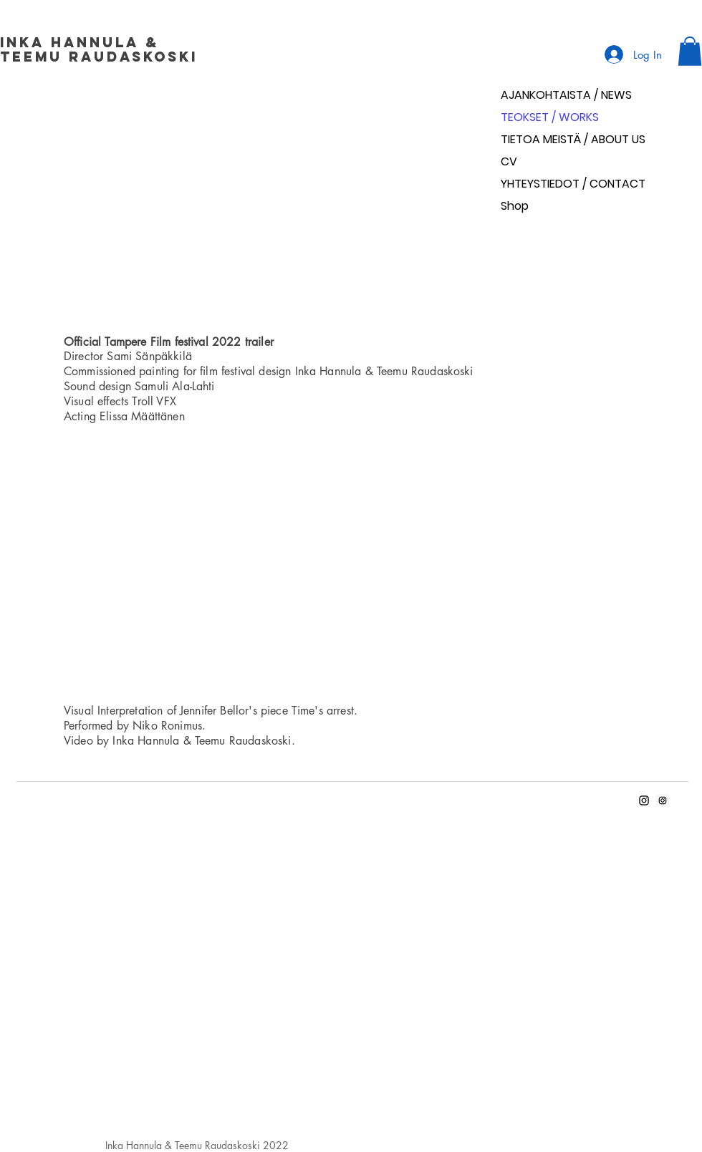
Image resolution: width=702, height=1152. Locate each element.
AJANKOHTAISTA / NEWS (566, 95)
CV (509, 161)
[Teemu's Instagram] (662, 800)
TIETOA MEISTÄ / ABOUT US (573, 139)
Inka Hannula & (82, 42)
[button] (690, 51)
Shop (515, 206)
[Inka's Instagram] (644, 800)
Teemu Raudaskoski (99, 56)
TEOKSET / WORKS (550, 117)
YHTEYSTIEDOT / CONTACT (573, 183)
